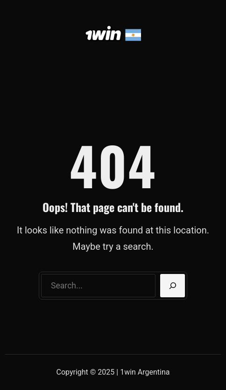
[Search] (172, 285)
